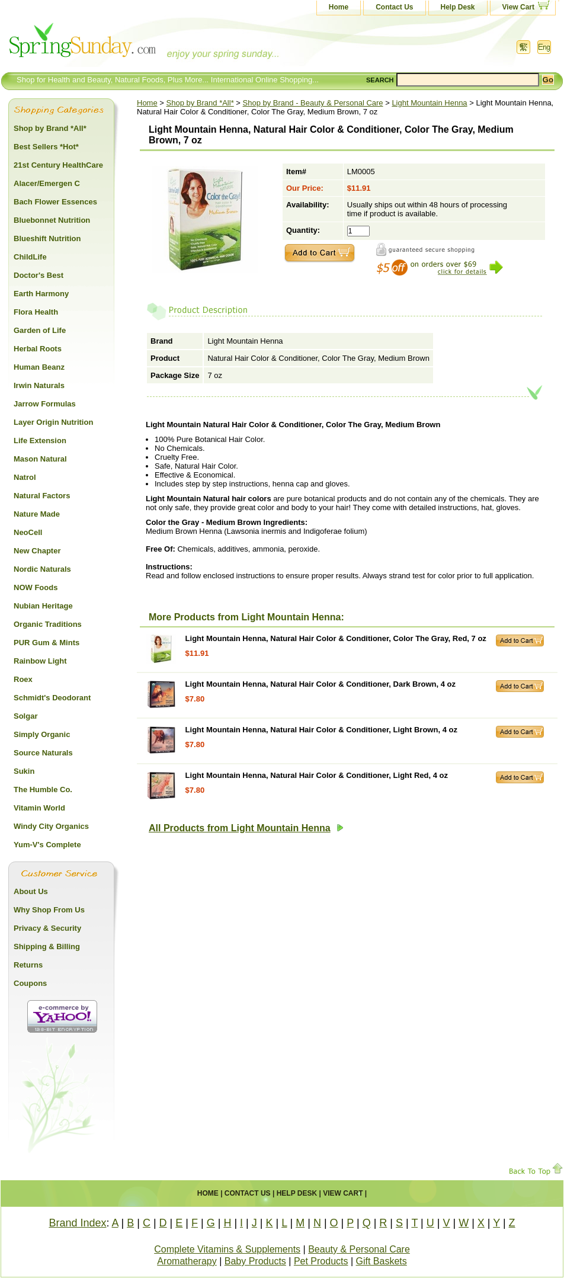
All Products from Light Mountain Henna (246, 828)
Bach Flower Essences (55, 201)
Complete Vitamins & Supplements (227, 1249)
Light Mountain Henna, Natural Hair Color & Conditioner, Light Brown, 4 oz (321, 729)
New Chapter (37, 550)
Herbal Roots (38, 348)
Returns (28, 964)
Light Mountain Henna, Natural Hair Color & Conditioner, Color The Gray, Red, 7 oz (335, 638)
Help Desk (458, 7)
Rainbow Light (40, 660)
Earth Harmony (41, 293)
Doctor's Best (38, 275)
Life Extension (40, 440)
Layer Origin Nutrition (53, 422)
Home (338, 7)
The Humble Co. (43, 789)
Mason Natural (40, 458)
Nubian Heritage (43, 605)
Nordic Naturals (42, 569)
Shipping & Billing (47, 946)
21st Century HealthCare (58, 165)
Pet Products (321, 1261)
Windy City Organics (51, 826)
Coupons (30, 983)
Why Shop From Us (49, 909)
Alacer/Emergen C (47, 183)
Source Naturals (43, 752)
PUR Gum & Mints (46, 642)
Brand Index (77, 1223)
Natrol (25, 477)
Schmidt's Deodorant (52, 697)
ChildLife (30, 256)
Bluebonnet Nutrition (52, 220)
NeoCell (28, 532)
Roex (23, 679)
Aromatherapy (187, 1261)
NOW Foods (35, 587)
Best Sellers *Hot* (46, 146)
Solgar (25, 716)
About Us (31, 891)
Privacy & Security (47, 928)
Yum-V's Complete (47, 844)
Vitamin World (39, 807)
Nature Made (37, 514)
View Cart (518, 7)
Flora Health (36, 312)
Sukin (24, 771)
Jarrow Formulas (45, 403)
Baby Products (255, 1261)
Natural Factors (42, 495)
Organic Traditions (48, 624)
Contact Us (394, 7)
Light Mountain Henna (429, 102)
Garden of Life (40, 330)
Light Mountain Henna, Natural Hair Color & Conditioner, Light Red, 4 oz (316, 775)
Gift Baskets (381, 1261)
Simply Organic (42, 734)
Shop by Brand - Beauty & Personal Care (313, 102)
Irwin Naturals (39, 385)
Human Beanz (39, 367)
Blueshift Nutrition (47, 238)
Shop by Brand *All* (200, 102)
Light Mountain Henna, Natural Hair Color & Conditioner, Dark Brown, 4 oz (320, 684)
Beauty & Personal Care (359, 1249)
